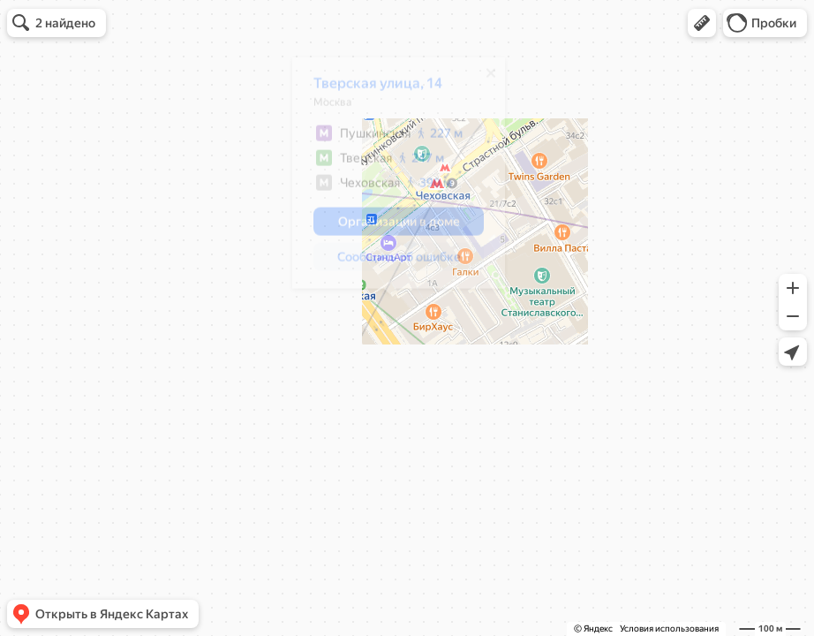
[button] (702, 23)
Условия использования (669, 628)
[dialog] (389, 179)
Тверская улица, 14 (369, 89)
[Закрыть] (482, 79)
